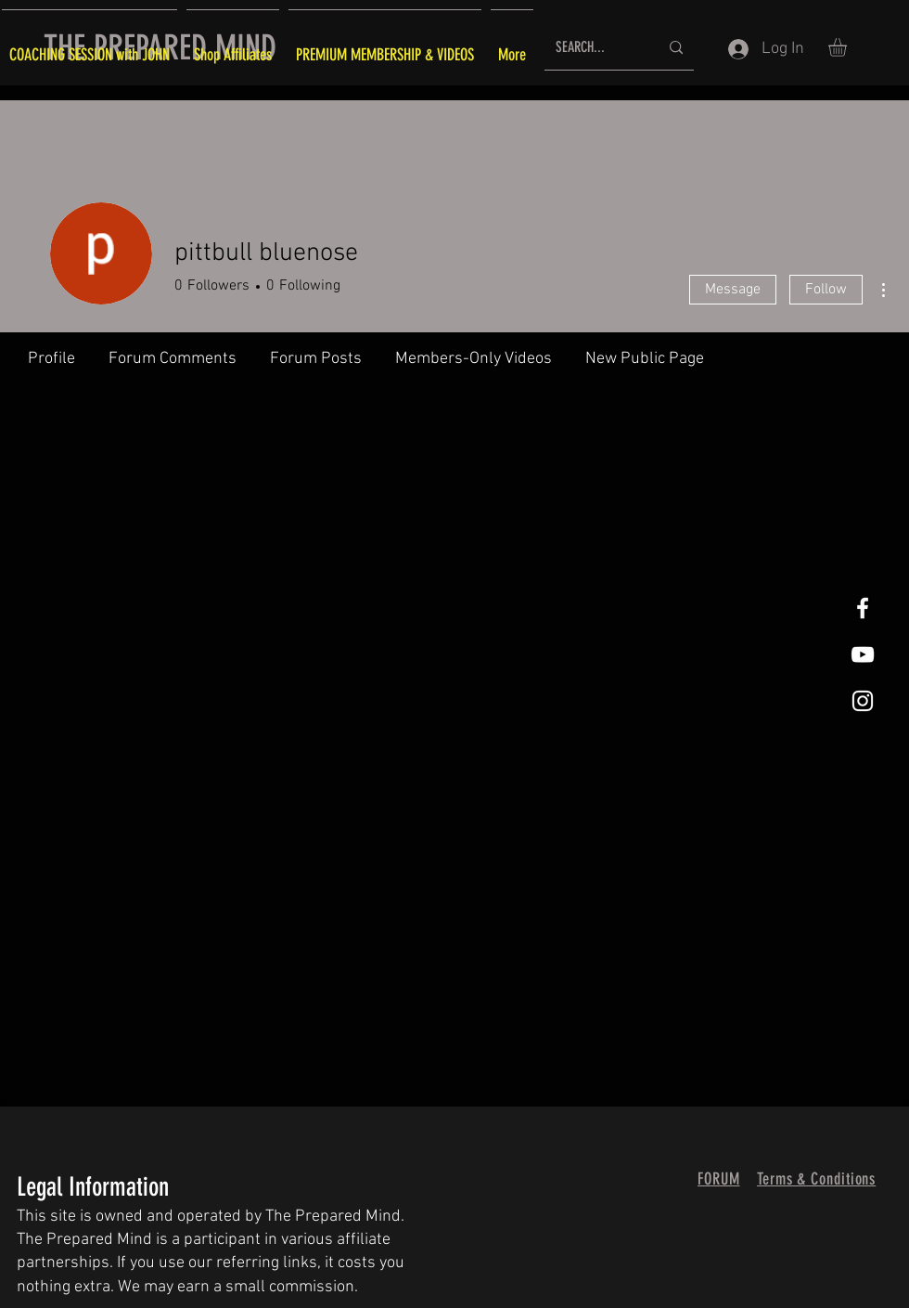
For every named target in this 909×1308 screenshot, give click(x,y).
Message (733, 289)
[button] (848, 47)
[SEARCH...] (593, 48)
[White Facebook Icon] (863, 608)
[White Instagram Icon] (863, 701)
